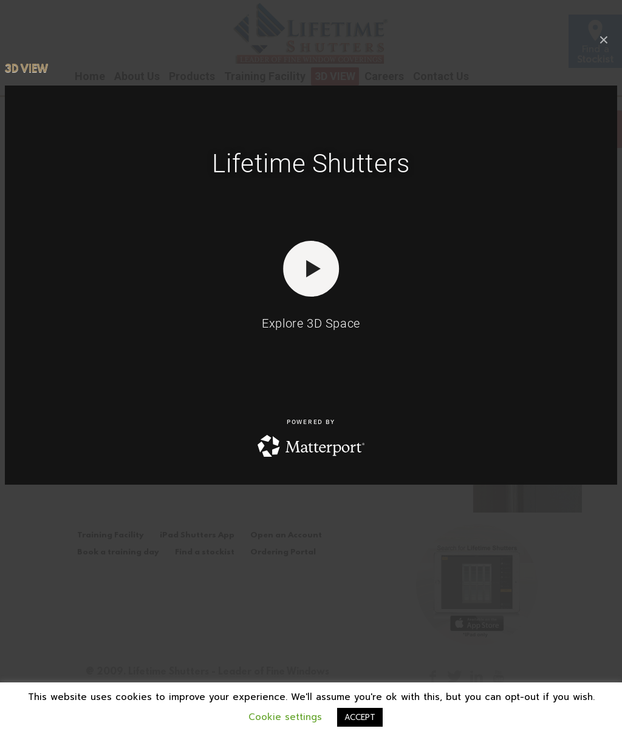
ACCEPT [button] (359, 717)
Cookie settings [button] (285, 717)
